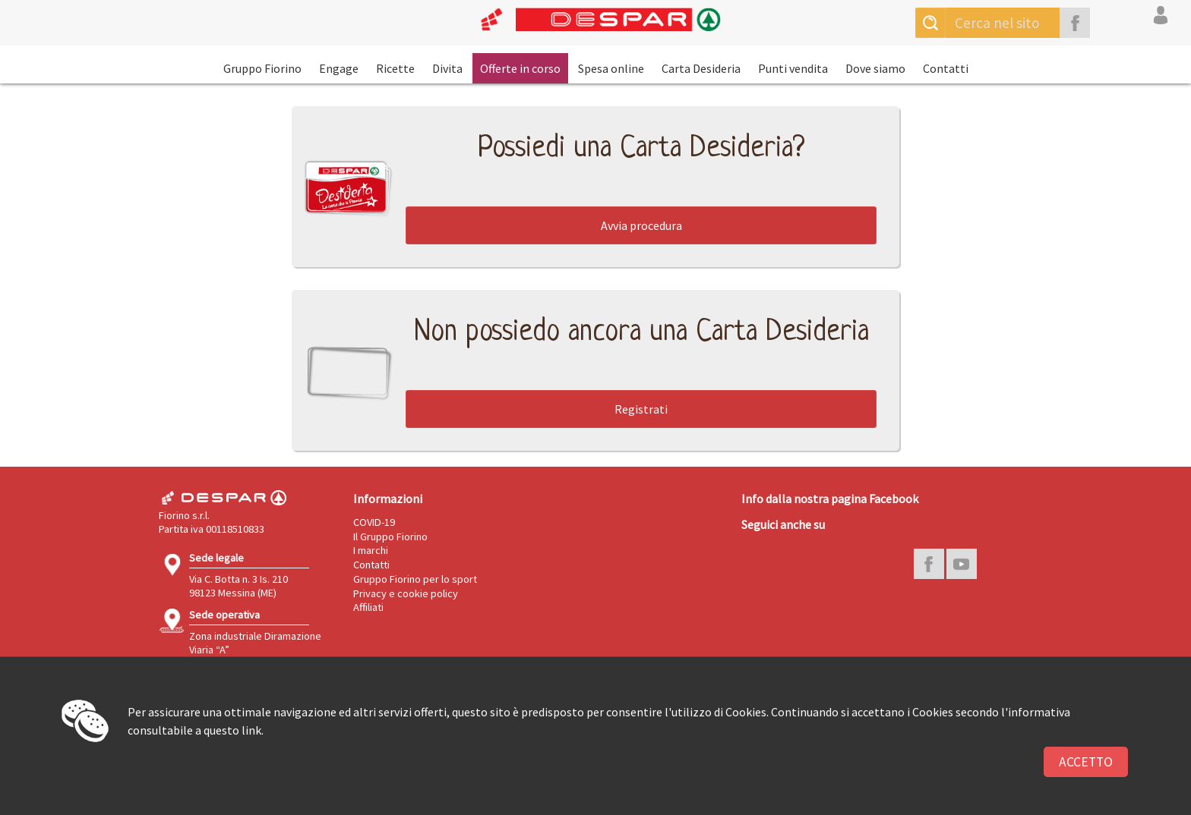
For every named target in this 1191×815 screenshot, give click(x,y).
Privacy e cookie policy (405, 593)
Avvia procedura (641, 225)
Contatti (945, 68)
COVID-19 (374, 522)
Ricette (395, 68)
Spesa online (611, 68)
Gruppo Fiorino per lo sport (415, 579)
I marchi (370, 550)
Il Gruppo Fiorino (390, 536)
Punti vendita (793, 68)
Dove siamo (875, 68)
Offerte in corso (520, 68)
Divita (447, 68)
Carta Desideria (701, 68)
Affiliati (368, 607)
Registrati (641, 409)
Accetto (1086, 762)
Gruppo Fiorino (262, 68)
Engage (339, 68)
